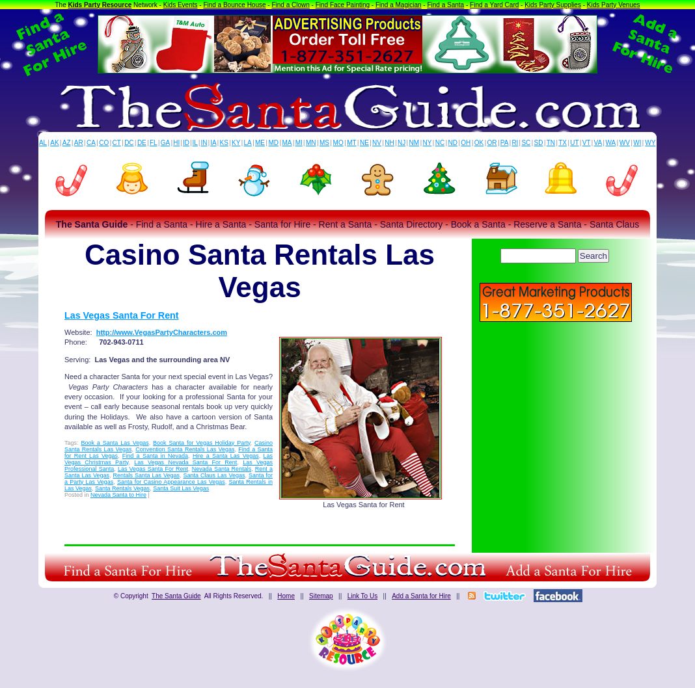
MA (287, 142)
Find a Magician (398, 4)
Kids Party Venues (613, 4)
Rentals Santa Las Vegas (146, 475)
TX (562, 142)
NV (376, 142)
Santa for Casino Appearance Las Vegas (171, 482)
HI (176, 142)
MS (324, 142)
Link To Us (363, 596)
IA (213, 142)
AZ (66, 142)
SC (525, 142)
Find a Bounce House (234, 4)
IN (203, 142)
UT (574, 142)
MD (274, 142)
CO (104, 142)
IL (195, 142)
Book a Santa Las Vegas (114, 443)
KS (224, 142)
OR (492, 142)
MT (351, 142)
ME (260, 142)
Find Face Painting (343, 4)
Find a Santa (445, 4)
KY (236, 142)
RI (514, 142)
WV (625, 142)
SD (538, 142)
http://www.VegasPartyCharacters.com (161, 332)
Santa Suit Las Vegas (181, 488)
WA (611, 142)
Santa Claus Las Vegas (214, 475)
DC (128, 142)
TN (551, 142)
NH (389, 142)
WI (637, 142)
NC (439, 142)
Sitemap (321, 596)
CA (91, 142)
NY (426, 142)
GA (165, 142)
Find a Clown (290, 4)
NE (364, 142)
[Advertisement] (555, 416)
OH (465, 142)
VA (598, 142)
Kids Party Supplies (553, 4)
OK (479, 142)
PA (504, 142)
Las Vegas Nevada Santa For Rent (185, 462)
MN (311, 142)
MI (299, 142)
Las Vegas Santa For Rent (121, 315)
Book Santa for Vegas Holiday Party (201, 443)
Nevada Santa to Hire (118, 495)
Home (286, 596)
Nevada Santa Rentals (221, 469)
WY (650, 142)
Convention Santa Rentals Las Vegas (184, 449)
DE (141, 142)
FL (153, 142)
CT (117, 142)
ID (186, 142)
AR (78, 142)
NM (414, 142)
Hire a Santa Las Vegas (226, 456)
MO (338, 142)
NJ (401, 142)
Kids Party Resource (100, 4)
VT (586, 142)
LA (248, 142)
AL (43, 142)
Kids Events (180, 4)
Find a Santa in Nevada (155, 456)
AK (54, 142)
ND (452, 142)
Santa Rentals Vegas (122, 488)
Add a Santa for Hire (421, 596)
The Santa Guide (176, 596)
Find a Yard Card (494, 4)
